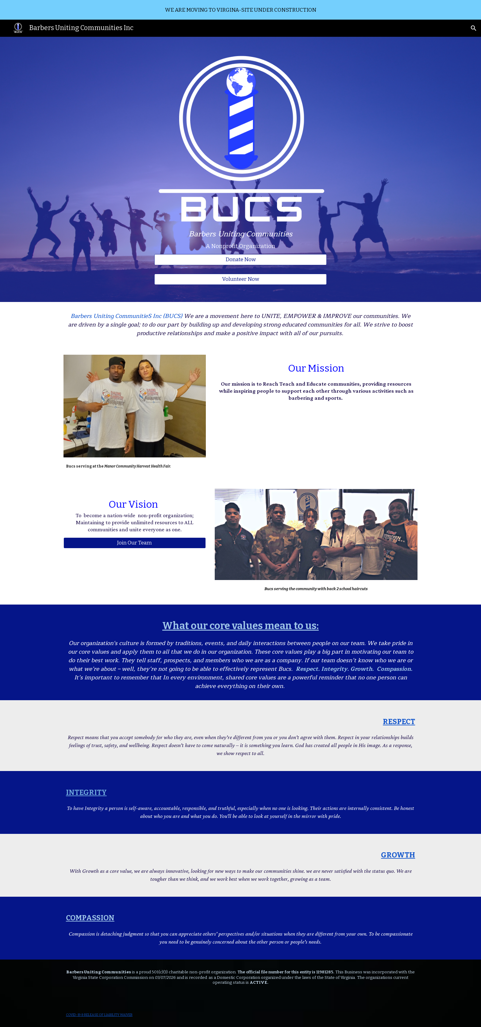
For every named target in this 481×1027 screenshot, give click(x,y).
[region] (240, 10)
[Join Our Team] (135, 543)
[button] (473, 28)
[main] (240, 239)
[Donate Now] (240, 260)
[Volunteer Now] (240, 279)
